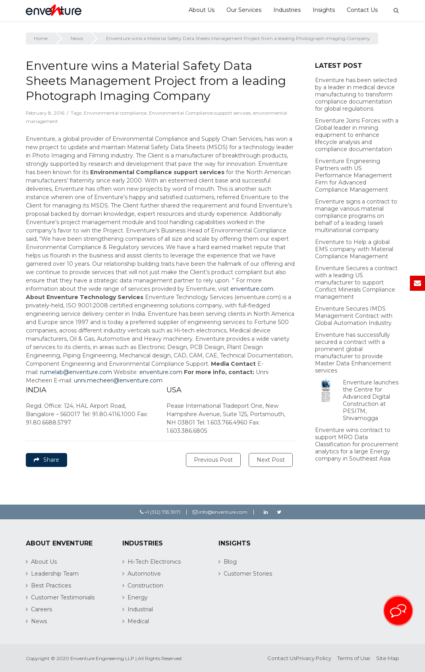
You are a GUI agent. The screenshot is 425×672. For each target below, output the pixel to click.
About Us (201, 9)
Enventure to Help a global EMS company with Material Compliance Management (354, 249)
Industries (287, 9)
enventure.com (251, 288)
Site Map (387, 658)
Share (46, 459)
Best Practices (51, 585)
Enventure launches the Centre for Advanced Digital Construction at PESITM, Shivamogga (370, 400)
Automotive (144, 573)
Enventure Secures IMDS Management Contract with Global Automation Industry (353, 315)
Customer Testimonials (63, 597)
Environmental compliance (115, 113)
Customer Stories (248, 573)
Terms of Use (353, 658)
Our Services (243, 9)
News (77, 38)
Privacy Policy (313, 658)
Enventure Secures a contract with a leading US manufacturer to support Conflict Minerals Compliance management (356, 282)
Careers (41, 609)
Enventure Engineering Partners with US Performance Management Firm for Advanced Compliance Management (353, 175)
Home (41, 38)
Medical (138, 621)
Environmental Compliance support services (200, 113)
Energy (138, 597)
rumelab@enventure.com (76, 372)
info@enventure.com (220, 512)
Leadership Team (55, 573)
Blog (230, 561)
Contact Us (362, 9)
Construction (145, 585)
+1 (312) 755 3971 (160, 512)
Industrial (140, 609)
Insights (324, 9)
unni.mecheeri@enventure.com (118, 380)
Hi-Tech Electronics (154, 561)
